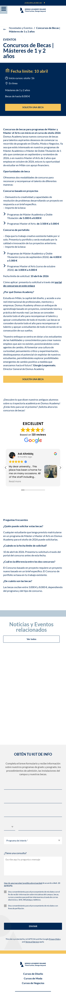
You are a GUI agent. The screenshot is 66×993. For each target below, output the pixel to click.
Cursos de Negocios (33, 903)
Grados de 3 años (33, 918)
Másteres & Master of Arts (33, 923)
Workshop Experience (33, 932)
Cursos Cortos (33, 937)
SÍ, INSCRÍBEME (33, 980)
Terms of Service (32, 862)
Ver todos (31, 559)
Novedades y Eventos (21, 27)
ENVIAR (33, 846)
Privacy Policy (55, 859)
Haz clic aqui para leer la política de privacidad (23, 803)
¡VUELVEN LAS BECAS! (33, 3)
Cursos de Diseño (33, 893)
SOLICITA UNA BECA (33, 107)
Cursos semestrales (33, 928)
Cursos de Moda (33, 898)
